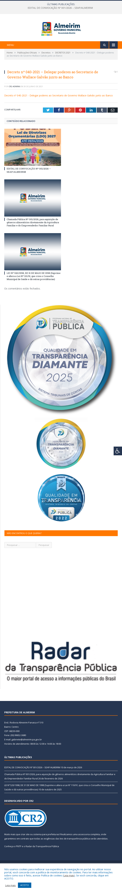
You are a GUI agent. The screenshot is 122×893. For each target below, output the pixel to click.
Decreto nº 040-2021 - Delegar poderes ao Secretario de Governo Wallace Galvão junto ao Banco (58, 111)
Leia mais (69, 875)
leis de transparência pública (75, 854)
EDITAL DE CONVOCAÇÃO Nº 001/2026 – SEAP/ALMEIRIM (60, 7)
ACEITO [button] (24, 885)
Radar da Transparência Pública (42, 861)
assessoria (84, 849)
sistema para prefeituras (46, 849)
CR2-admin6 (14, 101)
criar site (25, 849)
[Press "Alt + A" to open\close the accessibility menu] (118, 451)
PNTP (18, 861)
